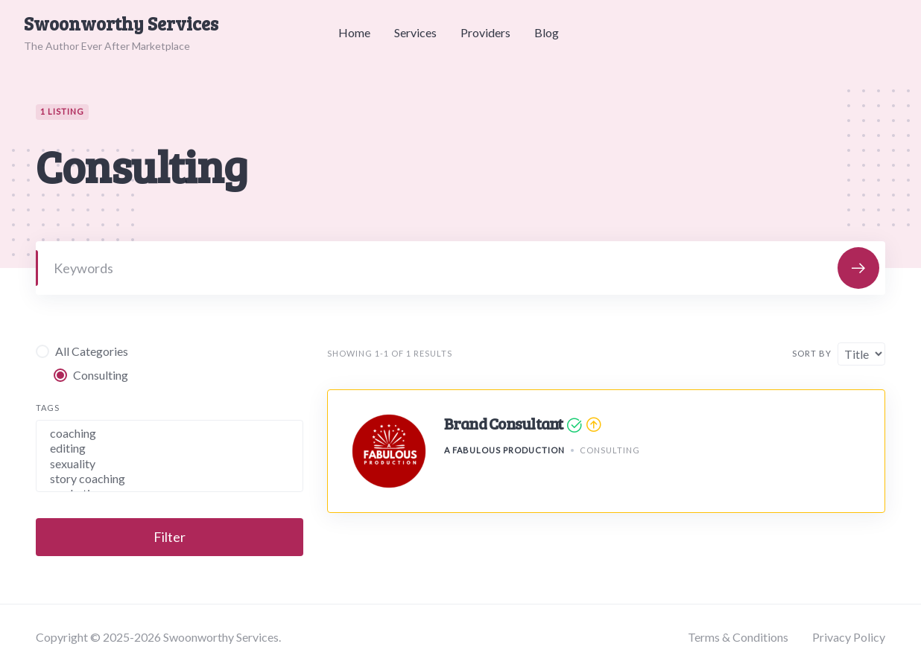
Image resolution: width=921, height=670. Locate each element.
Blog (546, 32)
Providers (485, 32)
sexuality (169, 463)
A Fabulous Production (504, 450)
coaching (169, 433)
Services (415, 32)
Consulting (610, 450)
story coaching (169, 478)
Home (354, 32)
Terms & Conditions (738, 637)
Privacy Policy (848, 637)
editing (169, 448)
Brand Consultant (503, 423)
